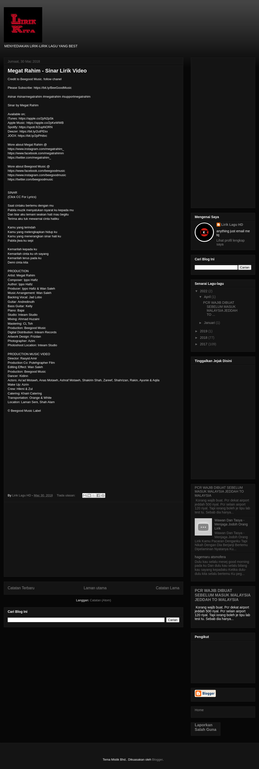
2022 (204, 291)
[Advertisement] (93, 539)
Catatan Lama (167, 588)
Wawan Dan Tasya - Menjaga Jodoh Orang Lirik (231, 524)
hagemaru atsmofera (210, 557)
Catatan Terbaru (21, 588)
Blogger (157, 759)
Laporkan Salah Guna (205, 727)
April (208, 297)
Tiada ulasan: (66, 495)
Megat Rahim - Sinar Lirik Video (47, 71)
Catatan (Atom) (100, 600)
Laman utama (95, 588)
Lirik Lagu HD (232, 225)
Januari (210, 323)
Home (199, 710)
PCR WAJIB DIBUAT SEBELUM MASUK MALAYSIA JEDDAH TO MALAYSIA (219, 492)
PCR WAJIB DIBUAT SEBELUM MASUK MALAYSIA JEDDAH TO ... (220, 308)
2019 (204, 331)
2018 (204, 338)
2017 (204, 344)
